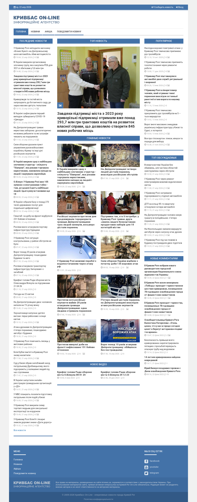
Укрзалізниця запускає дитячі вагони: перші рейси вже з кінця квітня (30, 316)
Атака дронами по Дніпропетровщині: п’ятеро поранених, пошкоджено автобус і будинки (33, 330)
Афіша (48, 31)
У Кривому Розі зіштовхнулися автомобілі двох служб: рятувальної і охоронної (163, 79)
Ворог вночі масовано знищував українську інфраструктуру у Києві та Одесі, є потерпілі (163, 127)
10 (166, 374)
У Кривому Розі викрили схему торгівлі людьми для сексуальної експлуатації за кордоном (30, 408)
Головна (21, 31)
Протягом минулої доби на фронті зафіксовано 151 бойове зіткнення (76, 347)
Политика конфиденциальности (98, 499)
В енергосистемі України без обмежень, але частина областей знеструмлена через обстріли (160, 168)
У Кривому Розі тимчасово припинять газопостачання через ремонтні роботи (163, 65)
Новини (35, 31)
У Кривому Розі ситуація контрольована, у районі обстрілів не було (32, 241)
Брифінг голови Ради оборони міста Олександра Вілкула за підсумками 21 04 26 (32, 283)
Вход (179, 7)
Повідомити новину (69, 31)
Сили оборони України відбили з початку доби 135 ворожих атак (119, 262)
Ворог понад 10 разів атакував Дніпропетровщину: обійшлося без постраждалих (119, 347)
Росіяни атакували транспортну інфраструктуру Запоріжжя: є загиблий (30, 269)
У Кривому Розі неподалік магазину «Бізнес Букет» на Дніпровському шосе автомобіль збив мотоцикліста (32, 51)
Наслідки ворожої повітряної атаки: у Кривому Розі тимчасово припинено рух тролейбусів (163, 51)
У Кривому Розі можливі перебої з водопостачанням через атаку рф (76, 264)
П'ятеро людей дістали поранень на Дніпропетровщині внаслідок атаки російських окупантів (120, 303)
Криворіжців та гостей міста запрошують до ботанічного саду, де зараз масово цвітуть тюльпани (32, 102)
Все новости (20, 430)
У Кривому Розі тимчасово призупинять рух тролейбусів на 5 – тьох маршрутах (162, 113)
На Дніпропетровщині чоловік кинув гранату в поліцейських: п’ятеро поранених (163, 218)
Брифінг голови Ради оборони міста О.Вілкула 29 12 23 (118, 373)
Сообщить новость (162, 7)
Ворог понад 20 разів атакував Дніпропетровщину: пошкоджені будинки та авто (30, 255)
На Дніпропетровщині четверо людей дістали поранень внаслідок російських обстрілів (119, 172)
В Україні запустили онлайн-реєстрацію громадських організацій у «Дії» (32, 383)
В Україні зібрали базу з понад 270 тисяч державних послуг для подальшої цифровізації (31, 205)
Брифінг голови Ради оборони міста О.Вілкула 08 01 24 (74, 373)
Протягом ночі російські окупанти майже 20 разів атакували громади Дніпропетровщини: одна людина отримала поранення (74, 305)
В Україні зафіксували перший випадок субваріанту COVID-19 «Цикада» (29, 116)
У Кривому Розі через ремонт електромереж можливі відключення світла (163, 182)
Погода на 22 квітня (24, 294)
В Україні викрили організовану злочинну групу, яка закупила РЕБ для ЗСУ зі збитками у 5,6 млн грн (33, 65)
